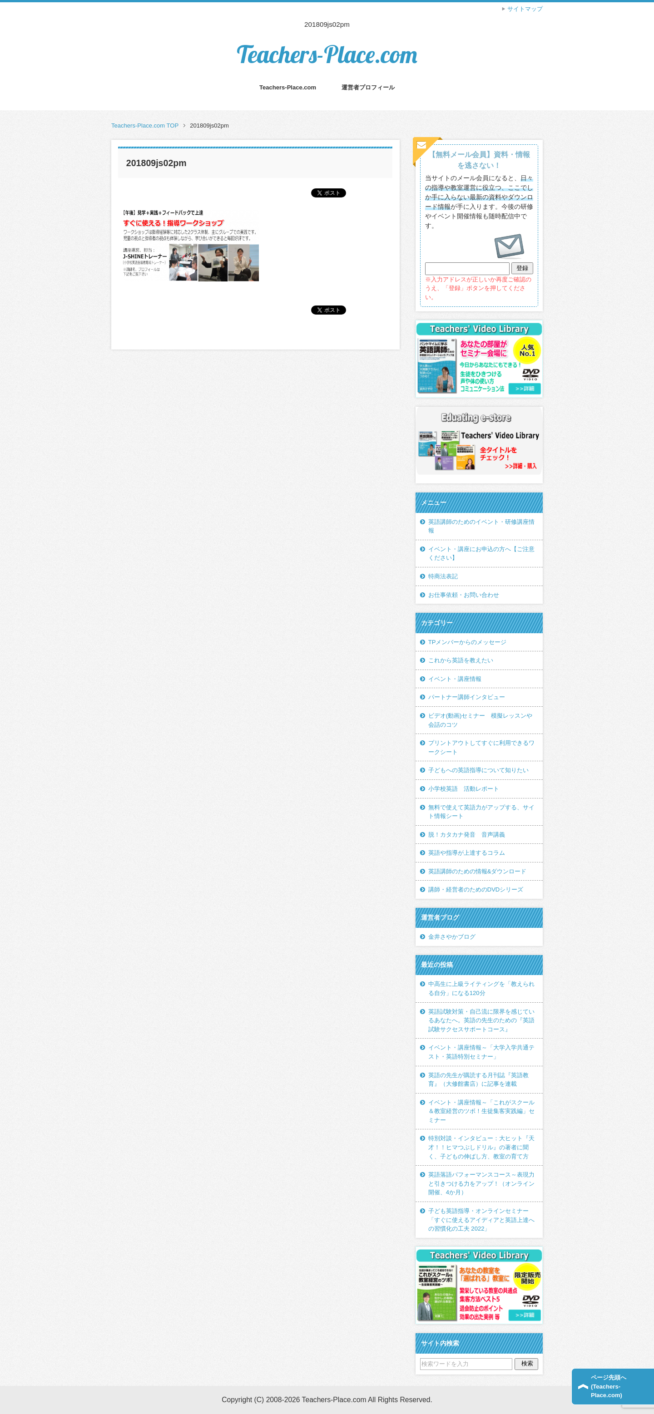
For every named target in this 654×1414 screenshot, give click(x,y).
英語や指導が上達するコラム (466, 852)
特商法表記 (443, 576)
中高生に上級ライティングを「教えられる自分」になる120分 (481, 988)
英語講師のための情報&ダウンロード (477, 871)
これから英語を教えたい (460, 660)
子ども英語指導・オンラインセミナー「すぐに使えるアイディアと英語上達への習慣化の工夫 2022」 (481, 1219)
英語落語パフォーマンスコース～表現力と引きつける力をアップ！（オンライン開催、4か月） (481, 1183)
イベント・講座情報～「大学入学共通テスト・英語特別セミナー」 (481, 1052)
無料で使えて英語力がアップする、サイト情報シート (481, 812)
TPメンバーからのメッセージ (467, 642)
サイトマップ (525, 8)
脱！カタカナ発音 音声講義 (466, 834)
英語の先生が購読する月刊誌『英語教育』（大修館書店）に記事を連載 (478, 1080)
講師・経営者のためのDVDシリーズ (476, 889)
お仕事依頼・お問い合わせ (463, 594)
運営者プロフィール (368, 87)
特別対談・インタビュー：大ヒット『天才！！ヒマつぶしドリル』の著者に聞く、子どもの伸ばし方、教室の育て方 (481, 1147)
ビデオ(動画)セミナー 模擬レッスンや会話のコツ (480, 720)
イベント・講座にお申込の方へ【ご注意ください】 (481, 554)
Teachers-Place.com (327, 54)
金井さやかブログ (452, 936)
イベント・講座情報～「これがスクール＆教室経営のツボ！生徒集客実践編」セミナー (481, 1111)
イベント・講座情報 (454, 678)
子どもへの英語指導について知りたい (478, 770)
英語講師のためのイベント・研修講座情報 (481, 526)
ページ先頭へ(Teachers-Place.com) (608, 1386)
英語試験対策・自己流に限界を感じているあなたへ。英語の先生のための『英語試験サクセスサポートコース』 (481, 1020)
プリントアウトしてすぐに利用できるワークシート (481, 747)
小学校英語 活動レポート (463, 788)
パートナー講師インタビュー (466, 697)
